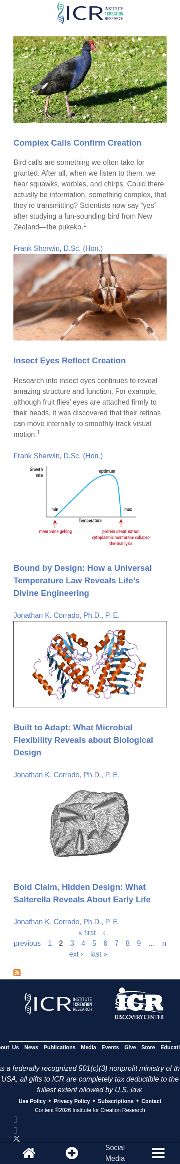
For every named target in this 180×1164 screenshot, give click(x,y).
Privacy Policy (72, 1101)
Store (148, 1047)
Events (110, 1047)
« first (87, 932)
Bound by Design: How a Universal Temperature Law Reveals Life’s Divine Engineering (82, 580)
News (31, 1047)
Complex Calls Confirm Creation (77, 142)
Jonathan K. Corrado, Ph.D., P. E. (66, 615)
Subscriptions (116, 1101)
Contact (152, 1101)
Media (88, 1047)
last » (98, 954)
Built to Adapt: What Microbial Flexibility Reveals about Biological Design (83, 740)
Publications (59, 1047)
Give (130, 1047)
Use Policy (32, 1101)
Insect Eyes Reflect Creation (69, 360)
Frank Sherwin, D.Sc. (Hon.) (58, 248)
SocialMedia (115, 1153)
